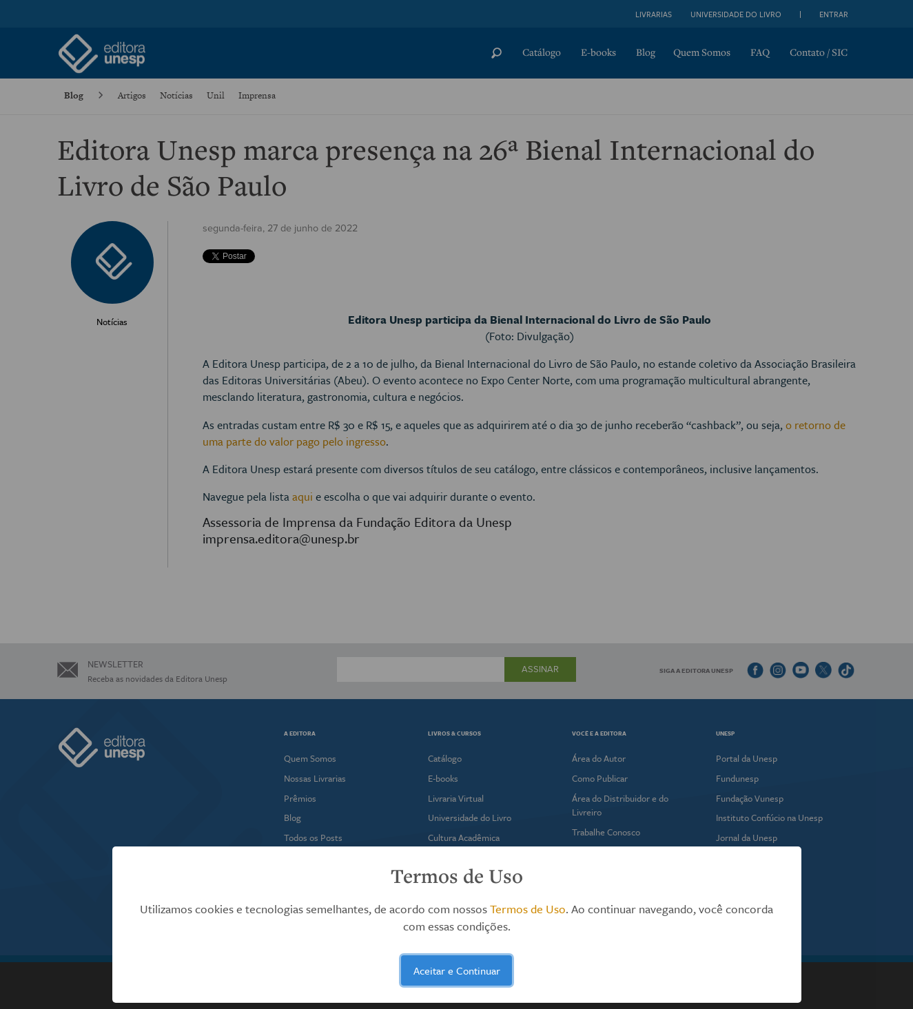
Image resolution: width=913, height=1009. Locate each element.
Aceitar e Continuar (456, 970)
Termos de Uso (528, 908)
